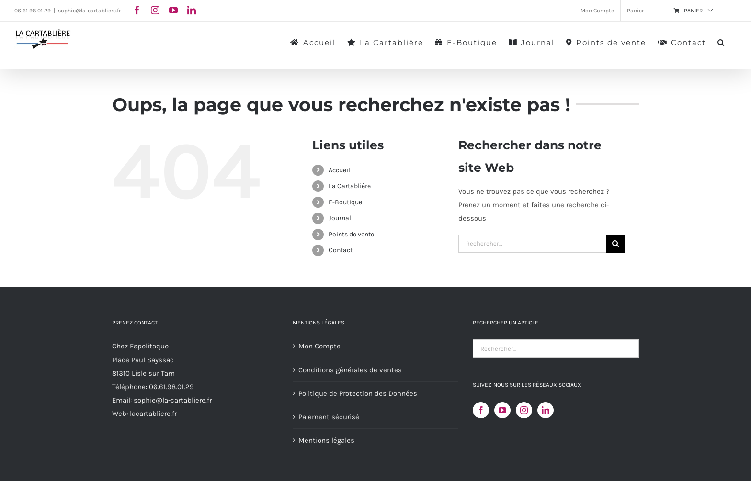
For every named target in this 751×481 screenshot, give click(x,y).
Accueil (339, 170)
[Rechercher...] (532, 244)
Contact (341, 250)
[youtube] (173, 10)
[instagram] (155, 10)
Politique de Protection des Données (357, 393)
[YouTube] (502, 410)
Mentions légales (326, 440)
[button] (721, 42)
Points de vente (351, 234)
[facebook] (137, 10)
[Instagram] (524, 410)
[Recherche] (615, 244)
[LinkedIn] (545, 410)
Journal (340, 218)
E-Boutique (345, 202)
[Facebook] (481, 410)
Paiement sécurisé (328, 417)
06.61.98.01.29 (171, 386)
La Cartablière (350, 186)
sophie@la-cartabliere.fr (89, 10)
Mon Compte (319, 346)
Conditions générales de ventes (350, 370)
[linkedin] (191, 10)
